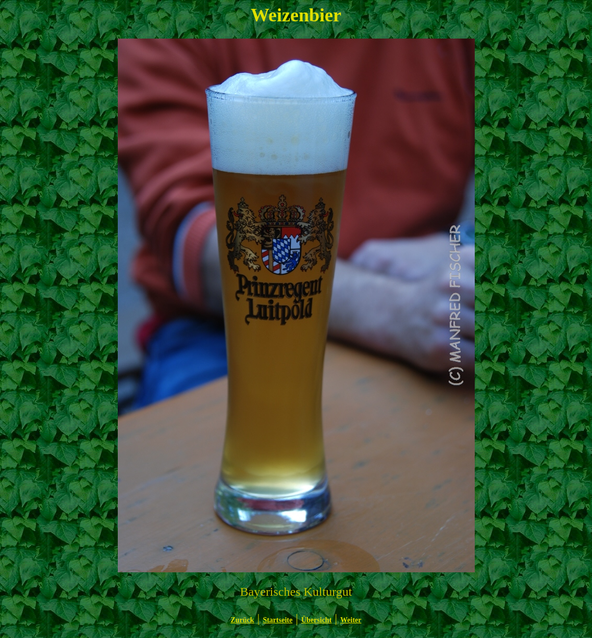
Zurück (242, 620)
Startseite (277, 620)
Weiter (350, 620)
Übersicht (316, 620)
